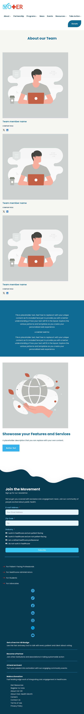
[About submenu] (10, 16)
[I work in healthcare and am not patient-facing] (6, 536)
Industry (9, 529)
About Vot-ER (16, 691)
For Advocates (12, 583)
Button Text (11, 448)
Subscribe (42, 550)
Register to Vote (18, 688)
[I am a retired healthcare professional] (6, 540)
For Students (11, 578)
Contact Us (15, 700)
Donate (75, 24)
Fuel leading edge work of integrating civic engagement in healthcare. (37, 679)
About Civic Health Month (21, 694)
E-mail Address (11, 507)
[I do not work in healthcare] (6, 543)
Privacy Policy (16, 706)
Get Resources (17, 685)
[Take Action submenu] (80, 16)
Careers (14, 697)
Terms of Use (16, 703)
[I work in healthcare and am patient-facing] (6, 533)
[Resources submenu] (65, 16)
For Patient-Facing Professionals (20, 566)
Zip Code (9, 518)
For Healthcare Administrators (19, 572)
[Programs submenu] (36, 16)
